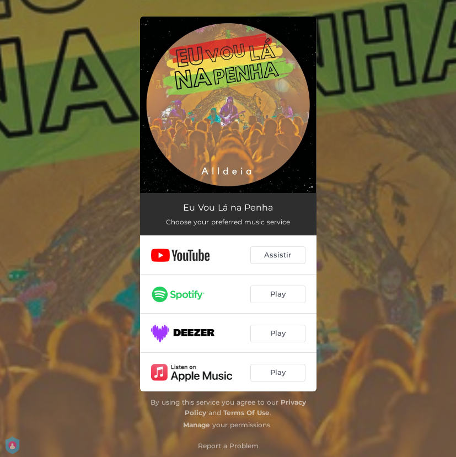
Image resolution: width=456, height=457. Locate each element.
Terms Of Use (246, 412)
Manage (196, 425)
